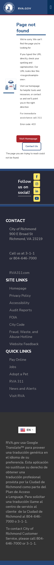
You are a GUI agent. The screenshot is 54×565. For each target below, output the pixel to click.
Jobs (12, 367)
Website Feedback (23, 344)
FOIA (13, 317)
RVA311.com (19, 272)
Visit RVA (17, 396)
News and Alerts (22, 388)
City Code (16, 324)
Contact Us (31, 146)
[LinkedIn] (36, 191)
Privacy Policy (20, 295)
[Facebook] (36, 176)
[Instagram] (36, 184)
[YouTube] (36, 198)
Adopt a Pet (18, 374)
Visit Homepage (28, 138)
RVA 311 (16, 381)
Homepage (17, 288)
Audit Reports (20, 310)
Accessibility (19, 303)
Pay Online (17, 359)
